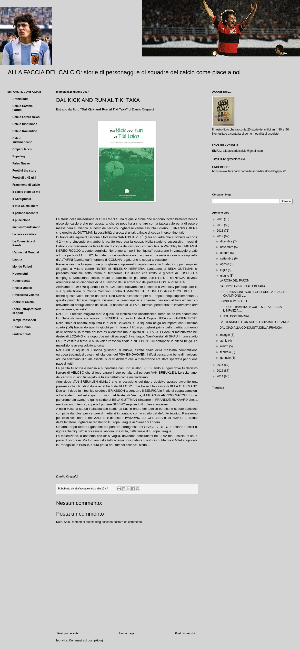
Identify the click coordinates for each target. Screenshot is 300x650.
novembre (227, 247)
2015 (220, 370)
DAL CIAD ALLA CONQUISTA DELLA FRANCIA (251, 327)
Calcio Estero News (26, 117)
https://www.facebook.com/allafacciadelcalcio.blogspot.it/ (249, 171)
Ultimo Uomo (21, 327)
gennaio (225, 357)
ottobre (225, 253)
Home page (126, 633)
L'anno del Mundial (25, 252)
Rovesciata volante (25, 295)
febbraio (226, 352)
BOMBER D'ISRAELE (234, 301)
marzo (224, 346)
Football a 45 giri (24, 177)
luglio (224, 270)
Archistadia (20, 99)
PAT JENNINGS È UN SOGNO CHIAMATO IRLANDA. (255, 322)
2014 (220, 376)
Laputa (17, 259)
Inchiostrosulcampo (26, 227)
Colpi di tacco (22, 149)
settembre (227, 258)
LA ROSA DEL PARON (234, 280)
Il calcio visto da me (26, 192)
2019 (220, 225)
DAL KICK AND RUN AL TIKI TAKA (242, 286)
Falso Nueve (21, 163)
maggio (225, 334)
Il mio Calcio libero (25, 206)
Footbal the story (24, 170)
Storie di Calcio (23, 302)
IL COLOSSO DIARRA (234, 316)
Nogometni (20, 273)
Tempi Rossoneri (24, 320)
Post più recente (68, 633)
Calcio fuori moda (24, 124)
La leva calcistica (24, 234)
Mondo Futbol (22, 266)
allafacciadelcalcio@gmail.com (243, 150)
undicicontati (21, 334)
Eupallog (18, 156)
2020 (220, 219)
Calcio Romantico (24, 131)
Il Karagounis (21, 199)
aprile (224, 340)
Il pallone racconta (25, 213)
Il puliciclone (21, 220)
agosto (225, 264)
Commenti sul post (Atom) (86, 640)
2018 (220, 230)
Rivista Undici (22, 288)
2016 (220, 365)
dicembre (226, 241)
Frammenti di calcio (26, 184)
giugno (225, 275)
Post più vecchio (185, 633)
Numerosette (21, 280)
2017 (220, 236)
